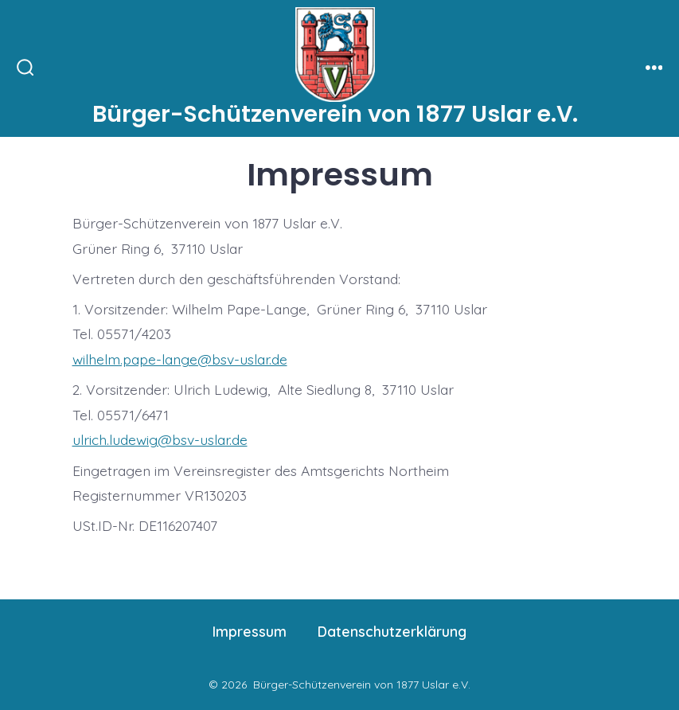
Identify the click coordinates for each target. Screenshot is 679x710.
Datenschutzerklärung (392, 631)
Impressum (250, 631)
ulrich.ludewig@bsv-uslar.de (160, 439)
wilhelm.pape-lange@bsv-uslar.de (179, 359)
